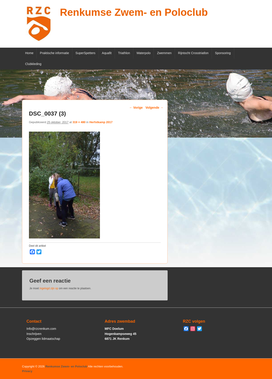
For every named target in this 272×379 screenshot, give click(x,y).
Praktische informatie (54, 53)
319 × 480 (79, 122)
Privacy (27, 371)
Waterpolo (143, 53)
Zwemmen (164, 53)
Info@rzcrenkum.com (41, 328)
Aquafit (107, 53)
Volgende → (154, 107)
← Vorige (136, 107)
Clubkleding (33, 64)
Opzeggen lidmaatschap (43, 338)
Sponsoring (223, 53)
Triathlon (124, 53)
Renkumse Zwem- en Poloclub (134, 12)
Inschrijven (33, 334)
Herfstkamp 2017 (100, 122)
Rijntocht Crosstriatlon (193, 53)
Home (29, 53)
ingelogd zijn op (49, 288)
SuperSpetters (85, 53)
